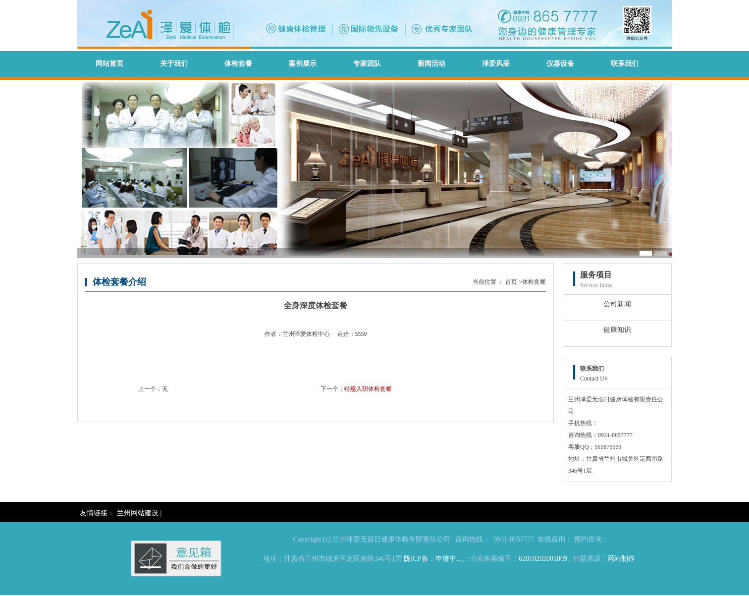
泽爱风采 (496, 63)
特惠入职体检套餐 (368, 388)
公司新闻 (617, 304)
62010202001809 (543, 558)
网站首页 (109, 63)
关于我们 (174, 63)
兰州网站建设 (138, 513)
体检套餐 (238, 63)
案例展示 (303, 63)
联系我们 (625, 63)
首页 (511, 281)
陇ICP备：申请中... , (434, 558)
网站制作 (621, 558)
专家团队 (367, 63)
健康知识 (617, 329)
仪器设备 (560, 63)
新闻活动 (431, 63)
